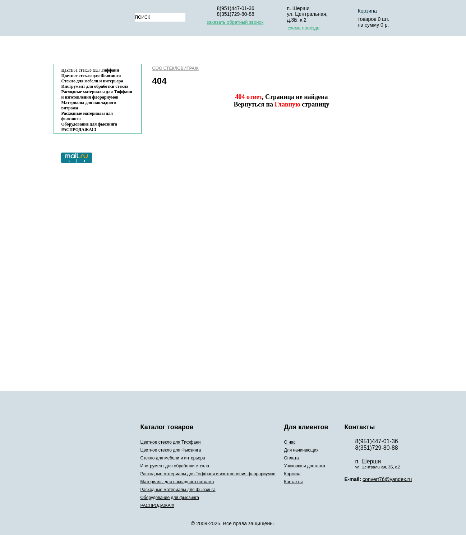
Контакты (82, 69)
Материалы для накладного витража (88, 105)
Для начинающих (197, 52)
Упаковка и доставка (300, 52)
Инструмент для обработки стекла (95, 86)
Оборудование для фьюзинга (89, 124)
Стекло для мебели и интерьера (92, 80)
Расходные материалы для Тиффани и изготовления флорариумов (97, 94)
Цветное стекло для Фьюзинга (170, 450)
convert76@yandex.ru (387, 479)
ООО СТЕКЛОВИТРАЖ (175, 68)
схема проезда (304, 28)
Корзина (367, 11)
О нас (152, 52)
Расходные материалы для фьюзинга (87, 116)
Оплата (245, 52)
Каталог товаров (94, 52)
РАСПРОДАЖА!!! (78, 129)
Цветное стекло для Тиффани (170, 442)
